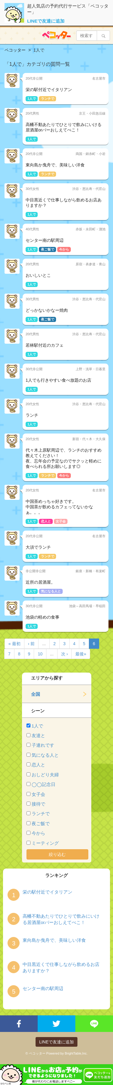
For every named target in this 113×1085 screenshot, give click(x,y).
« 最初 (14, 643)
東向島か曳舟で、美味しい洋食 (54, 940)
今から (38, 833)
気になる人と (45, 755)
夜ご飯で (41, 823)
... (44, 643)
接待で (38, 803)
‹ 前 (31, 643)
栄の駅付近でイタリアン (47, 891)
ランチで (41, 813)
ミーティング (45, 843)
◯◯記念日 (43, 784)
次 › (64, 653)
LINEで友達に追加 (45, 21)
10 (40, 653)
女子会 (38, 794)
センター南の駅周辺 (43, 988)
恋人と (38, 764)
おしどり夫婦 (45, 774)
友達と (38, 735)
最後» (80, 653)
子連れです (43, 745)
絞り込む (57, 854)
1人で (37, 725)
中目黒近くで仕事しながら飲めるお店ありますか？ (61, 967)
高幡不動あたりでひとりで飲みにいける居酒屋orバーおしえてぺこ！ (61, 919)
